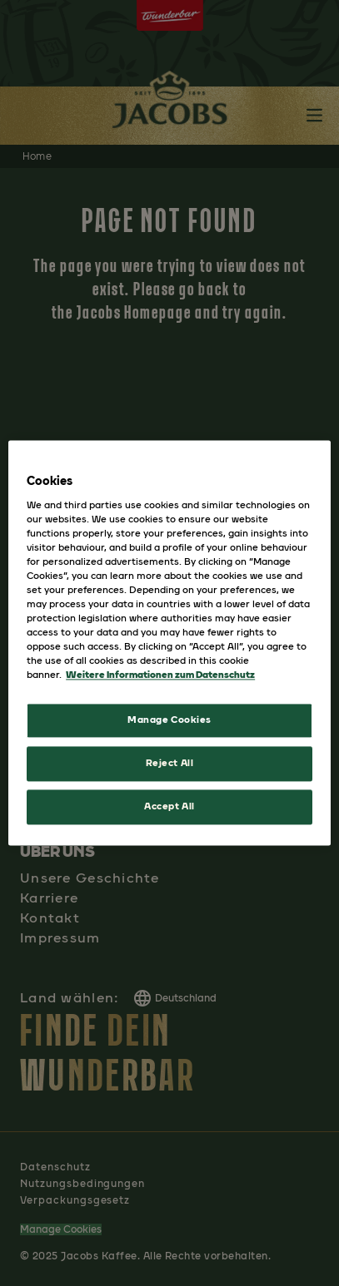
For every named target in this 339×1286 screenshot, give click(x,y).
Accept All (169, 807)
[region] (169, 642)
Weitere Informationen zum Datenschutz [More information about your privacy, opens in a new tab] (160, 675)
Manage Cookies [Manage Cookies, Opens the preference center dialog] (169, 720)
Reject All (170, 763)
